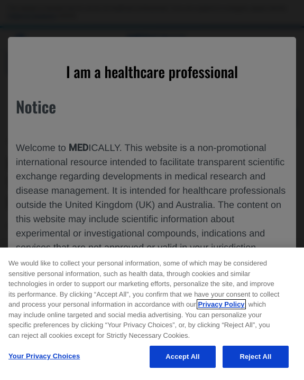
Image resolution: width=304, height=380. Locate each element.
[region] (152, 314)
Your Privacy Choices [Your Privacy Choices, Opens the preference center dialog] (44, 356)
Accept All (182, 356)
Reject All (255, 356)
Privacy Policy (221, 304)
